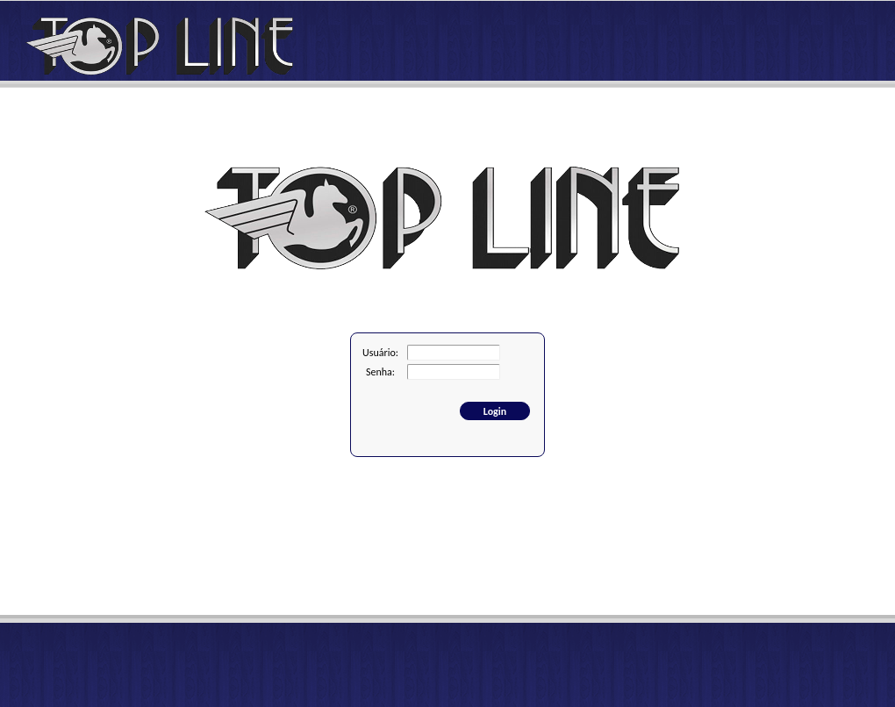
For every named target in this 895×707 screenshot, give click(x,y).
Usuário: (380, 352)
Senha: (380, 372)
